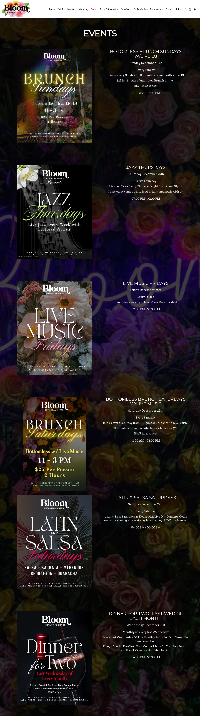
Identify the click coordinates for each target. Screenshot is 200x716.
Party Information (109, 9)
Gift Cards (126, 9)
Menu (52, 9)
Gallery (170, 9)
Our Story (72, 9)
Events (94, 9)
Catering (83, 9)
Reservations (156, 9)
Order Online (141, 9)
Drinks (61, 9)
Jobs (178, 9)
